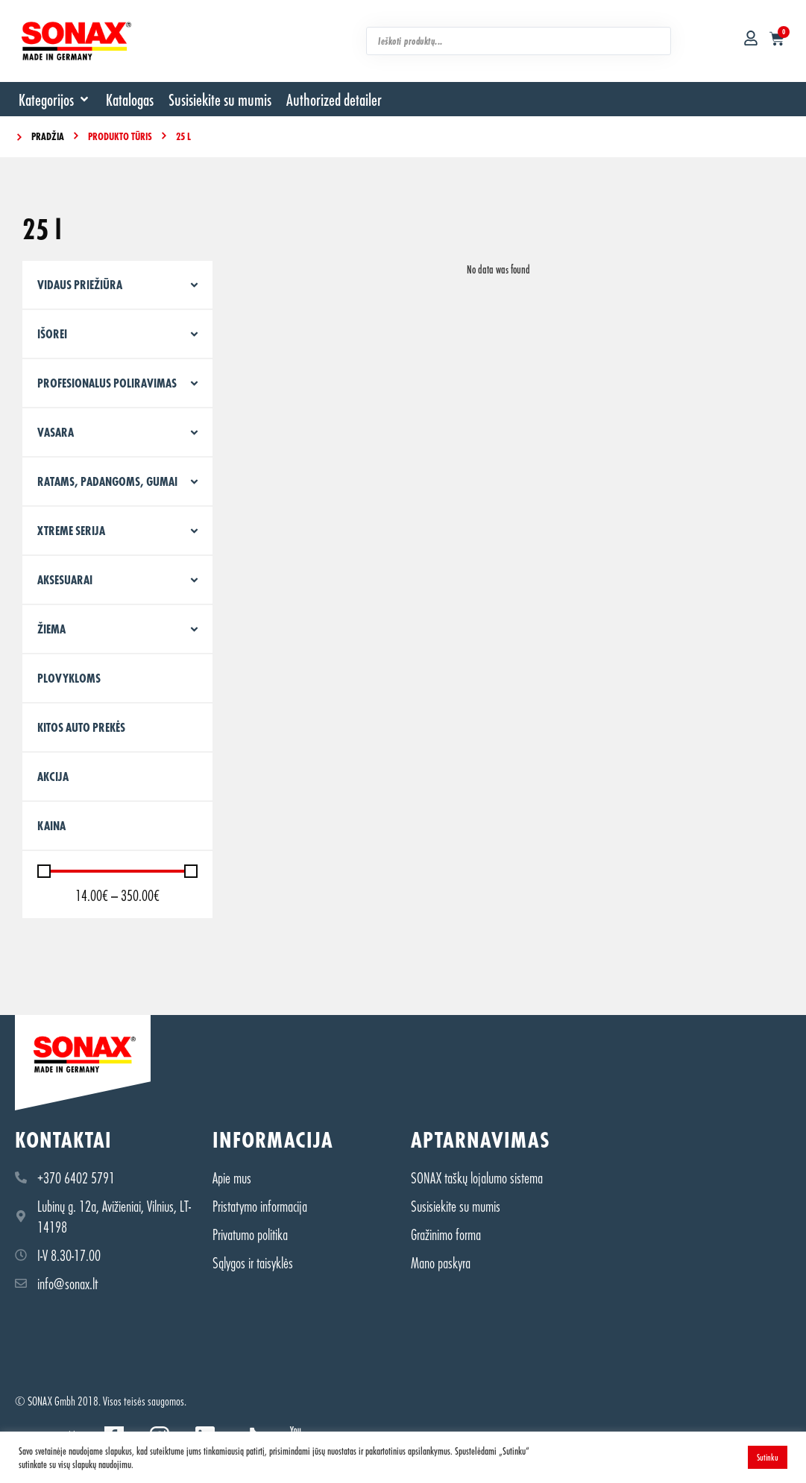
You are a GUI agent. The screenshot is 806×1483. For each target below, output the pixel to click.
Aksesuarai (64, 579)
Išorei (52, 333)
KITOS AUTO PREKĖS (81, 727)
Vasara (55, 431)
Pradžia (47, 136)
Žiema (51, 628)
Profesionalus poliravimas (107, 382)
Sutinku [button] (767, 1457)
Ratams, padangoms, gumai (107, 481)
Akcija (53, 776)
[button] (54, 99)
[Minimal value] (117, 871)
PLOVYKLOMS (69, 677)
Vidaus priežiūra (79, 284)
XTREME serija (71, 530)
